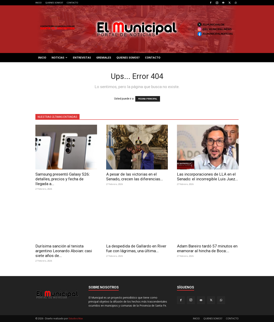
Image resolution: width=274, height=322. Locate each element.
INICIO (38, 2)
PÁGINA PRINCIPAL (147, 99)
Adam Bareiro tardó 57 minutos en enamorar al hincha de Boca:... (207, 248)
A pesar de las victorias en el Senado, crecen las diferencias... (134, 176)
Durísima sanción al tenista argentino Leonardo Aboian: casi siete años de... (63, 251)
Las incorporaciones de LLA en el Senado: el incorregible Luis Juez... (207, 176)
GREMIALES (103, 57)
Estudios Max (76, 318)
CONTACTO (72, 2)
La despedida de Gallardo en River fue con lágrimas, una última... (136, 248)
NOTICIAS (59, 57)
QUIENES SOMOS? (54, 2)
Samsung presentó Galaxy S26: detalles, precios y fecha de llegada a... (62, 179)
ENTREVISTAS (82, 57)
